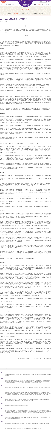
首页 (2, 4)
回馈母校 (13, 4)
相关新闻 (4, 368)
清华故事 (16, 13)
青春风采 (22, 13)
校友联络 (9, 4)
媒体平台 (35, 4)
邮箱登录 (3, 1)
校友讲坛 (35, 13)
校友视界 (41, 13)
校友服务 (43, 4)
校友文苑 (28, 13)
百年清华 (39, 4)
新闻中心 (5, 4)
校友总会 (47, 4)
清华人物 (10, 13)
